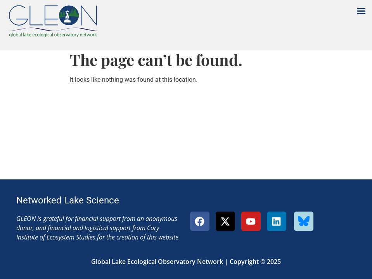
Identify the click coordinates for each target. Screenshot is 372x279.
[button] (361, 11)
